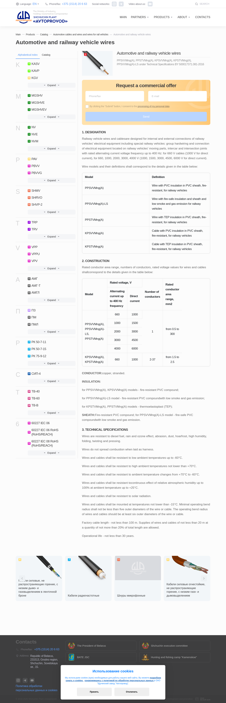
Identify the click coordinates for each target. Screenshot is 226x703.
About (182, 17)
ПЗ (32, 310)
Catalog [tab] (46, 54)
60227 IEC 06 (39, 423)
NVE (33, 134)
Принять (94, 692)
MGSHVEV (37, 109)
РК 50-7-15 (37, 349)
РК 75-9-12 (37, 356)
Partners (138, 17)
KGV (33, 78)
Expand (51, 85)
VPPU (34, 254)
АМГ (33, 278)
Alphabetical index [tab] (28, 54)
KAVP (33, 71)
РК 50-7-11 (37, 342)
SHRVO (35, 197)
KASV (34, 64)
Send (146, 116)
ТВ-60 (34, 398)
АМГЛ (33, 292)
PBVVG (35, 173)
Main (123, 17)
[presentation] (22, 578)
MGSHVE (36, 102)
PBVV (34, 166)
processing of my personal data (153, 106)
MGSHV (35, 95)
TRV (32, 229)
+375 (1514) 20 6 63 (74, 3)
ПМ (32, 317)
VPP (32, 247)
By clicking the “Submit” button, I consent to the (129, 106)
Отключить (131, 692)
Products (162, 17)
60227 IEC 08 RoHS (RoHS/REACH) (43, 443)
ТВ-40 (34, 391)
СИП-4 (34, 373)
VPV (32, 261)
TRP (32, 222)
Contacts (202, 17)
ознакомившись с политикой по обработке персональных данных (119, 680)
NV (32, 127)
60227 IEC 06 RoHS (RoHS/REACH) (43, 432)
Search (202, 3)
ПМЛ (33, 324)
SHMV (34, 190)
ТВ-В (33, 405)
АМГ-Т (34, 285)
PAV (32, 159)
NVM (33, 141)
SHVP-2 (35, 204)
